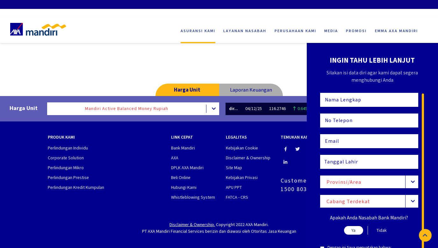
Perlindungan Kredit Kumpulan (76, 187)
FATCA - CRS (237, 197)
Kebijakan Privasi (242, 178)
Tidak (382, 230)
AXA (174, 158)
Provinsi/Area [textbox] (344, 181)
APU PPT (234, 187)
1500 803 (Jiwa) (304, 189)
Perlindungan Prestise (68, 178)
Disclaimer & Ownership (248, 158)
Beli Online (180, 178)
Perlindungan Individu (68, 148)
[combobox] (369, 182)
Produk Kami (61, 137)
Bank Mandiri (183, 148)
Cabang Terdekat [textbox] (348, 201)
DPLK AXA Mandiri (187, 168)
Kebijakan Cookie (242, 148)
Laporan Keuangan (251, 89)
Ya (353, 230)
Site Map (234, 168)
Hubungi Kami (184, 187)
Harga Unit (187, 89)
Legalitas (236, 137)
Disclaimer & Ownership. (192, 225)
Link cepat (182, 137)
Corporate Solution (66, 158)
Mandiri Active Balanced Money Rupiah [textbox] (126, 109)
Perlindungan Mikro (66, 168)
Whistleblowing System (193, 197)
